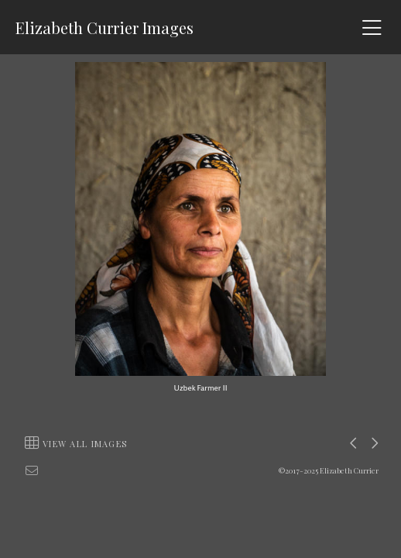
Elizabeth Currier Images (104, 27)
